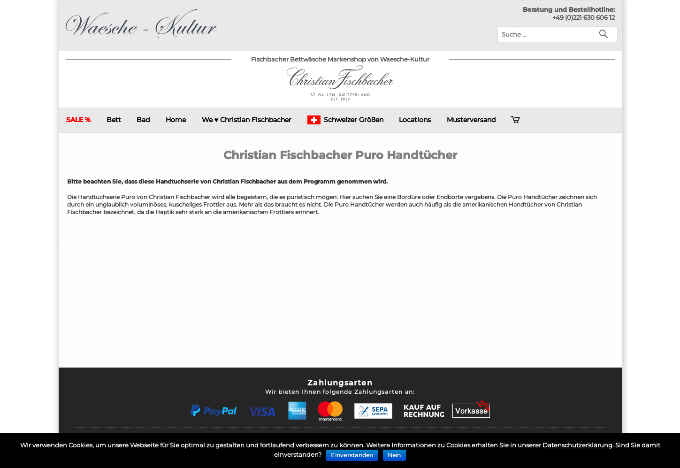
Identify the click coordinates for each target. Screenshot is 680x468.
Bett (114, 119)
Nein (394, 455)
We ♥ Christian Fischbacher (246, 119)
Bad (143, 119)
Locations (415, 119)
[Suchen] (605, 33)
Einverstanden (352, 455)
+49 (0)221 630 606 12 (583, 17)
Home (176, 119)
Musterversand (471, 119)
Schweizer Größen (345, 119)
